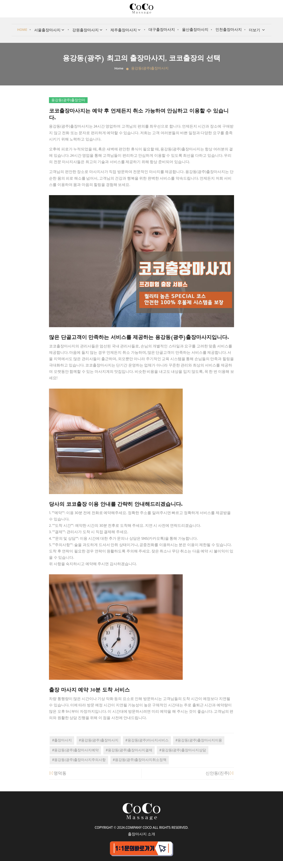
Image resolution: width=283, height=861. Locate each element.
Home (22, 30)
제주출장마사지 (126, 30)
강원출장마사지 (87, 30)
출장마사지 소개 (141, 834)
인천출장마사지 (228, 30)
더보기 (257, 30)
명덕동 (57, 773)
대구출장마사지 (162, 30)
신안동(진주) (220, 773)
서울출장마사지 (49, 30)
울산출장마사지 (195, 30)
